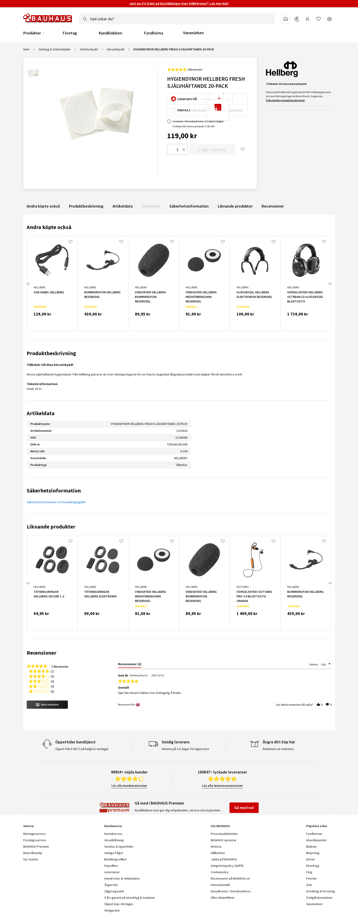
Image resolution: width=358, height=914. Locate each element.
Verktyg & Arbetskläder (55, 49)
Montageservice (34, 834)
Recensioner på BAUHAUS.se (230, 878)
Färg (309, 872)
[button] (47, 704)
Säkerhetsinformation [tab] (54, 490)
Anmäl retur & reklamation (122, 878)
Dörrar (310, 859)
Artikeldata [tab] (40, 413)
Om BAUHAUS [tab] (220, 826)
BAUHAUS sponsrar (224, 840)
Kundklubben (110, 33)
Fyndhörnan (314, 834)
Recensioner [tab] (41, 652)
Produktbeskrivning (86, 206)
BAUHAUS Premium (36, 846)
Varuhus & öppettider (119, 846)
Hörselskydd (115, 49)
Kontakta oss (113, 834)
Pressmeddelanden (224, 834)
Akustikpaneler (316, 840)
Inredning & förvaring (320, 891)
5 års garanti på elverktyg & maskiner (129, 898)
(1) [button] (52, 671)
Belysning (312, 853)
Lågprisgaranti (114, 891)
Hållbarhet (218, 853)
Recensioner (273, 206)
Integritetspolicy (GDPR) (227, 866)
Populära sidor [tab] (316, 826)
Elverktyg (312, 866)
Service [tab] (28, 826)
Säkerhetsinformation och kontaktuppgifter (56, 502)
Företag (70, 33)
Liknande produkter (235, 206)
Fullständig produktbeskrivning (285, 100)
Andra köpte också (43, 206)
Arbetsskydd (89, 49)
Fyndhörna (153, 33)
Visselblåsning (114, 840)
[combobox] (177, 18)
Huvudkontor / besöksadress (231, 891)
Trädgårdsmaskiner (319, 898)
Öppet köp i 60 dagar (118, 904)
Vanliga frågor (113, 853)
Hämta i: (184, 110)
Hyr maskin (30, 859)
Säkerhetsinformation (189, 206)
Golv (309, 885)
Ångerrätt (111, 885)
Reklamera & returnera (278, 749)
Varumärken (193, 32)
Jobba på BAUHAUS (224, 859)
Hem (26, 49)
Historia (216, 846)
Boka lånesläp (32, 853)
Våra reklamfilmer (223, 898)
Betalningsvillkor (115, 859)
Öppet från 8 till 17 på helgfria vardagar (82, 749)
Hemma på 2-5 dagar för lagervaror (185, 749)
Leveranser (112, 872)
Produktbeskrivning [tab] (51, 353)
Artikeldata (123, 206)
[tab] (129, 665)
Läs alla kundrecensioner (129, 786)
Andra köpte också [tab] (49, 227)
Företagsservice (34, 840)
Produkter (32, 33)
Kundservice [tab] (113, 826)
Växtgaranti (112, 910)
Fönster (311, 878)
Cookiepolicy (220, 872)
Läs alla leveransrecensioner (222, 786)
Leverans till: (187, 98)
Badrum (311, 846)
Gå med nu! (244, 807)
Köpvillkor (111, 866)
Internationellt (220, 885)
